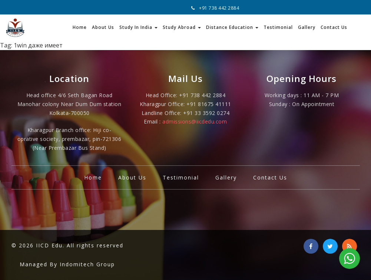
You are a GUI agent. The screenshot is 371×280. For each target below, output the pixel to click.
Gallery (306, 27)
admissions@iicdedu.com (194, 121)
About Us (103, 27)
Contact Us (334, 27)
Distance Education (232, 27)
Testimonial (278, 27)
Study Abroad (182, 27)
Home (80, 27)
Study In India (138, 27)
